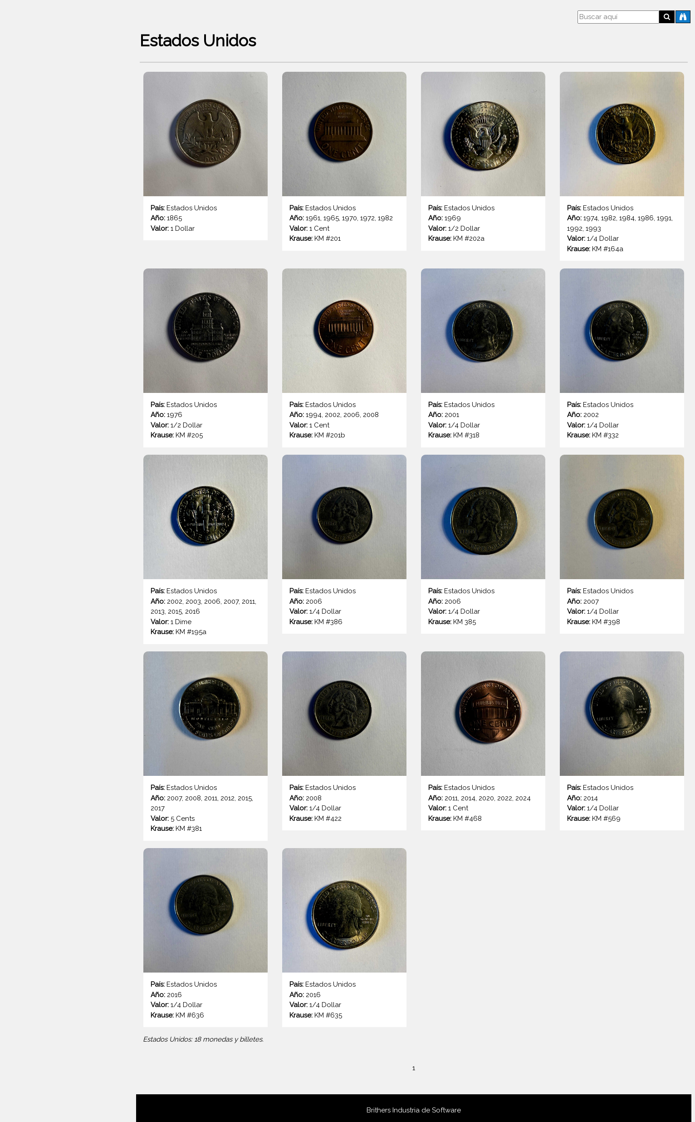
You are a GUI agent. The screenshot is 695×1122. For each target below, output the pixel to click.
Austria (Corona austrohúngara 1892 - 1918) (64, 231)
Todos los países (42, 108)
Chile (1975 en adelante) (37, 609)
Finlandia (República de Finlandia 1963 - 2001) (65, 928)
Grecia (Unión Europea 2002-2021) (50, 1094)
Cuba (24, 676)
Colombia (31, 659)
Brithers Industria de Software (415, 1106)
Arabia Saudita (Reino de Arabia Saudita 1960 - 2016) (67, 158)
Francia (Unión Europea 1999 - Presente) (60, 1039)
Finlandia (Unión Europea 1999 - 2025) (53, 956)
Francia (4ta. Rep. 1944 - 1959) (42, 983)
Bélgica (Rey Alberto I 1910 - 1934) (48, 387)
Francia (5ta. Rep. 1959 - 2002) (42, 1011)
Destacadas (34, 90)
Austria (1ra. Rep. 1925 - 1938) (41, 314)
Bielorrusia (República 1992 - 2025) (45, 470)
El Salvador (33, 722)
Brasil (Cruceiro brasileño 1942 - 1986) (58, 498)
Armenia (28, 181)
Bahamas (30, 364)
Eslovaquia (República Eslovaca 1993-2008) (67, 744)
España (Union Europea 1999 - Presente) (60, 855)
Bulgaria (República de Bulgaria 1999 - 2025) (65, 553)
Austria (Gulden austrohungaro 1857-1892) (62, 258)
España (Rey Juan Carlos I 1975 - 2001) (55, 883)
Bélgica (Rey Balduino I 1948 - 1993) (52, 415)
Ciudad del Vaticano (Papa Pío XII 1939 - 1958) (48, 636)
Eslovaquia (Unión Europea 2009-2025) (51, 772)
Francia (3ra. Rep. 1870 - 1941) (41, 1066)
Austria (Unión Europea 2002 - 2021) (52, 286)
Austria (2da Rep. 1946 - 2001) (42, 203)
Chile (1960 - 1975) (27, 581)
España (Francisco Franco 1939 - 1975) (55, 827)
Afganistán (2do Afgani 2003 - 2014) (46, 130)
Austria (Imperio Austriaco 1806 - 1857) (56, 342)
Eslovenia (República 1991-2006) (43, 799)
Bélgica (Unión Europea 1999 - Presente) (60, 442)
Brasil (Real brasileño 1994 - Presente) (58, 525)
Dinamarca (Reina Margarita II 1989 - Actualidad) (66, 699)
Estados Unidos (40, 905)
